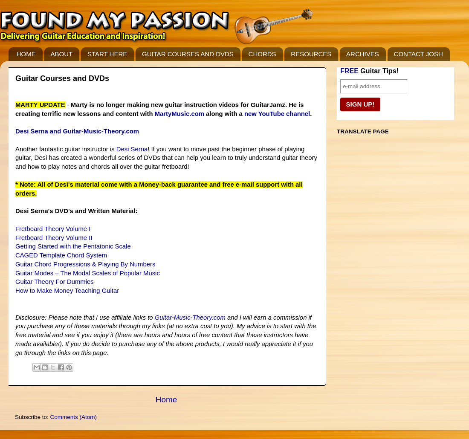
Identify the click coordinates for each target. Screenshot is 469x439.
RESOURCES (311, 54)
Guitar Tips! (369, 71)
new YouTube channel (277, 113)
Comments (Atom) (73, 417)
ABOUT (62, 54)
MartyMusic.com (179, 113)
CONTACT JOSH (418, 54)
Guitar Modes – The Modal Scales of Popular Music (87, 273)
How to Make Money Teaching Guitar (67, 290)
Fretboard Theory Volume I (52, 228)
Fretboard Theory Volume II (53, 237)
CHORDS (262, 54)
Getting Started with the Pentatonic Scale (73, 246)
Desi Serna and (39, 131)
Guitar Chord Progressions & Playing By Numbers (85, 264)
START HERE (107, 54)
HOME (26, 54)
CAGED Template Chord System (61, 255)
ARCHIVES (362, 54)
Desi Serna (132, 149)
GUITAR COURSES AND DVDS (188, 54)
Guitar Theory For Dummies (54, 281)
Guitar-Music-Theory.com (101, 131)
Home (166, 399)
